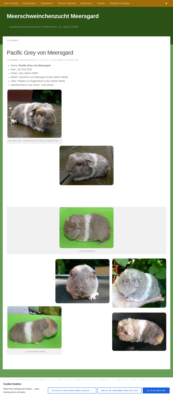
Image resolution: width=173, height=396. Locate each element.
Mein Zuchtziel (12, 3)
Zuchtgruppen (29, 3)
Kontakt (100, 3)
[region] (86, 388)
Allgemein (13, 40)
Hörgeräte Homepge (119, 3)
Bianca (14, 60)
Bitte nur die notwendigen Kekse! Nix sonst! (119, 390)
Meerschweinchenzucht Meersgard (53, 16)
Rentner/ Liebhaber (67, 3)
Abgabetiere (47, 3)
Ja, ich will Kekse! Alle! (156, 390)
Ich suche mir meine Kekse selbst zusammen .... (72, 390)
